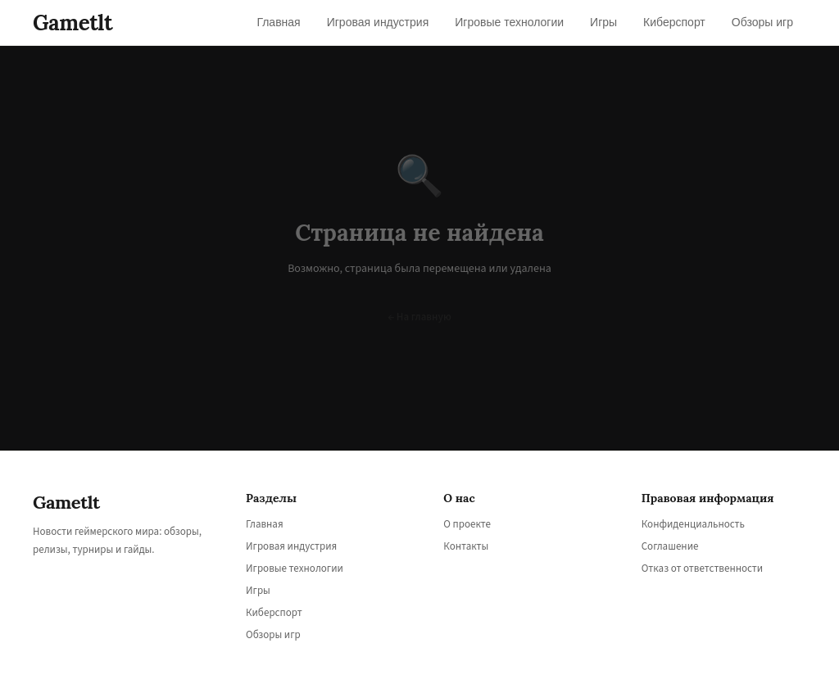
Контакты (465, 546)
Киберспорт (274, 612)
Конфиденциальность (693, 524)
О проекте (467, 524)
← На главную (419, 317)
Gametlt (72, 22)
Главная (264, 524)
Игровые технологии (294, 568)
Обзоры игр (273, 634)
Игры (258, 590)
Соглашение (670, 546)
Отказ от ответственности (703, 568)
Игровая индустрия (291, 546)
